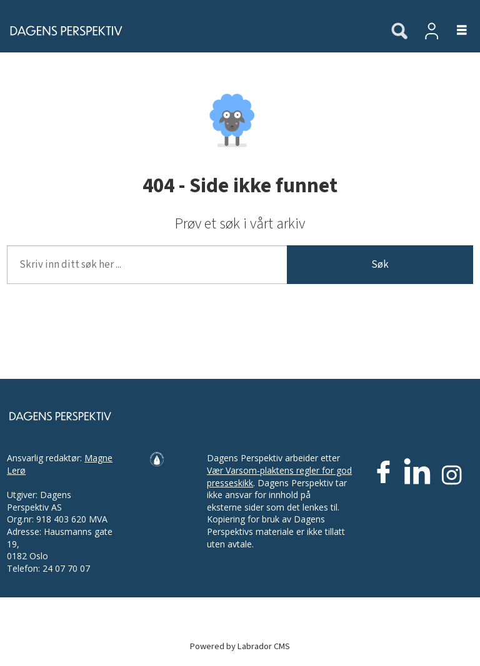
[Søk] (399, 31)
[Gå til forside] (189, 30)
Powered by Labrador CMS (240, 646)
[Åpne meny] (455, 30)
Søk (380, 264)
